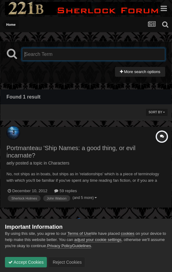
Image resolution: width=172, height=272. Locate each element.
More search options (140, 71)
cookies (127, 233)
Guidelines (81, 245)
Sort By (157, 112)
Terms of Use (79, 233)
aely (10, 163)
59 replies (65, 190)
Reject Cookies (66, 262)
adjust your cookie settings (97, 239)
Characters (58, 163)
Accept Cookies (25, 262)
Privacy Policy (59, 245)
